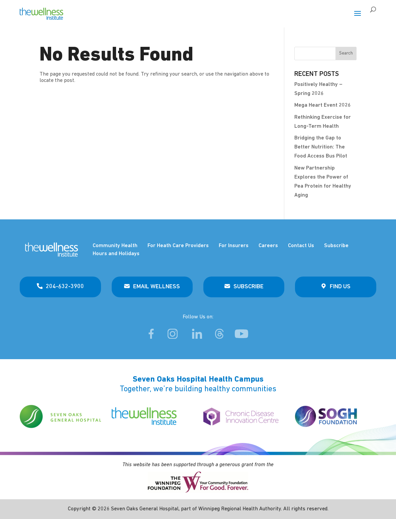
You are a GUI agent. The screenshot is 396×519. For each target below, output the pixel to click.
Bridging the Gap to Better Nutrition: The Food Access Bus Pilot (320, 147)
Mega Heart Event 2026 (322, 105)
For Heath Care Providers (178, 245)
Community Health (115, 245)
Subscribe (336, 245)
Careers (268, 245)
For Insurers (234, 245)
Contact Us (301, 245)
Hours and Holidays (116, 253)
